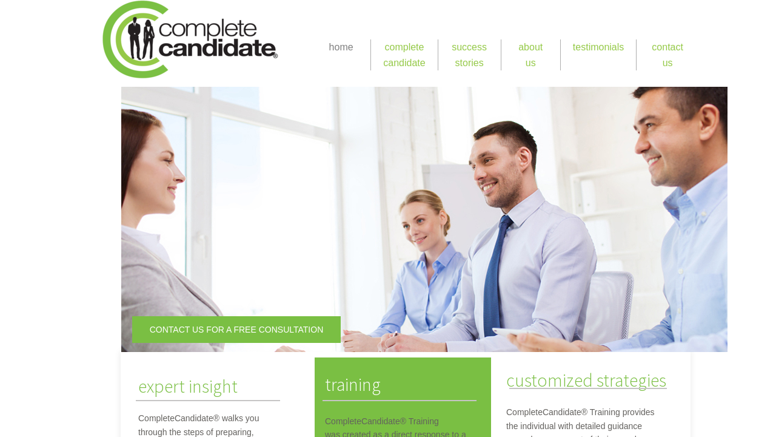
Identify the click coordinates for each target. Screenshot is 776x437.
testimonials (598, 47)
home (341, 47)
